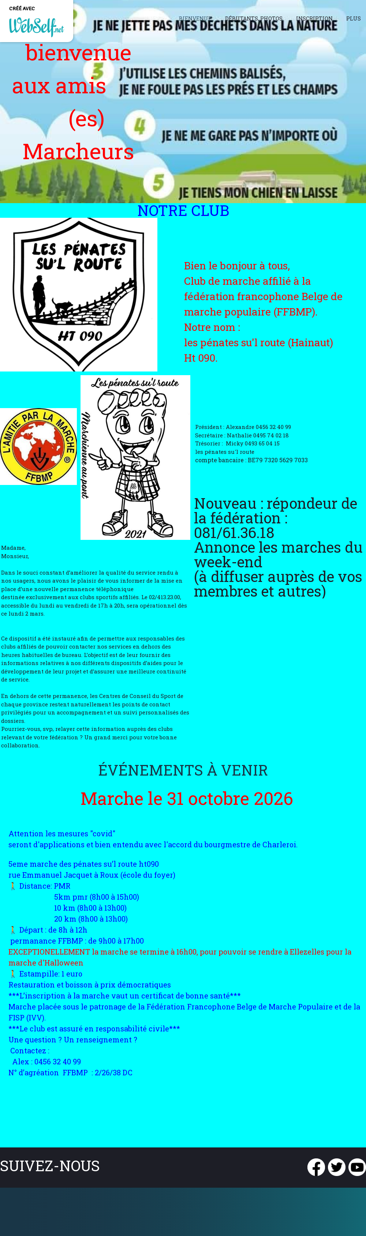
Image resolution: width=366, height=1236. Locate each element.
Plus (353, 18)
